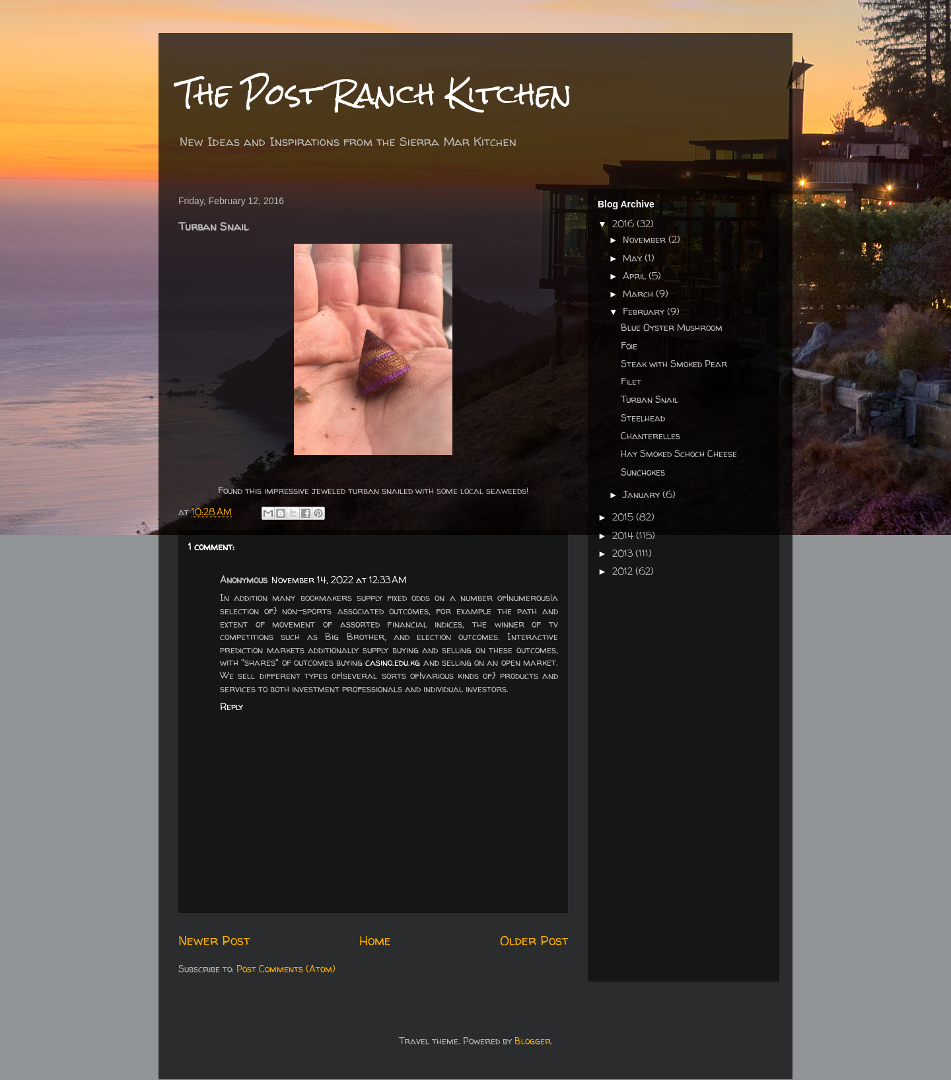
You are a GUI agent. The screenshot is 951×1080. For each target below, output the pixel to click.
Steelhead (643, 418)
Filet (631, 381)
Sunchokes (643, 472)
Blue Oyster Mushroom (671, 327)
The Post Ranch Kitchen (375, 93)
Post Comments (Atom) (285, 968)
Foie (629, 346)
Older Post (534, 940)
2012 (623, 571)
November (645, 239)
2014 (624, 535)
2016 (624, 223)
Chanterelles (650, 435)
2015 (624, 517)
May (634, 258)
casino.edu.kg (392, 662)
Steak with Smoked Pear (674, 363)
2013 (623, 553)
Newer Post (214, 940)
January (642, 494)
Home (375, 940)
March (639, 293)
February (645, 311)
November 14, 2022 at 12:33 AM (339, 579)
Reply (231, 706)
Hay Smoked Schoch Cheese (679, 453)
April (636, 276)
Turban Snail (649, 399)
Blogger (532, 1040)
